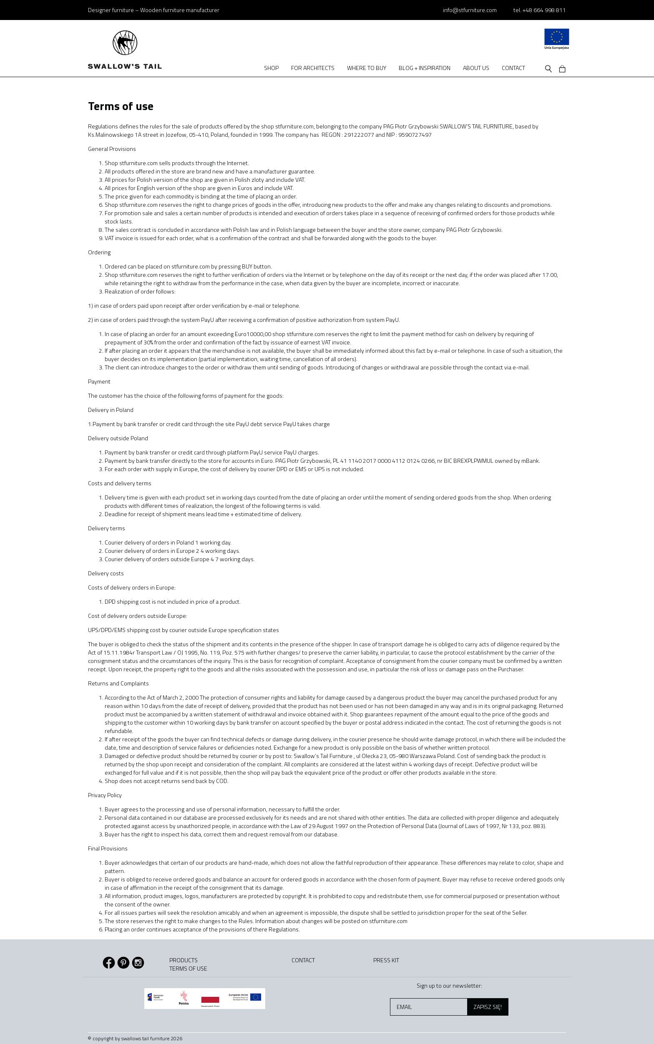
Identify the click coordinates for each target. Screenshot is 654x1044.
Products (183, 960)
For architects (313, 67)
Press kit (386, 960)
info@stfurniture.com (470, 9)
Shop (271, 67)
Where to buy (366, 67)
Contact (513, 67)
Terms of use (188, 968)
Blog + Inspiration (424, 67)
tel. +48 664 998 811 (539, 9)
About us (476, 67)
